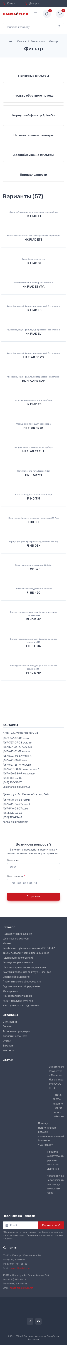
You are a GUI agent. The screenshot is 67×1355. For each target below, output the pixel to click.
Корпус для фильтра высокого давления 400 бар (33, 518)
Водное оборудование (16, 976)
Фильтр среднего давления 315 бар (33, 494)
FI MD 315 (33, 498)
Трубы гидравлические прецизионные (26, 953)
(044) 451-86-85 (12, 778)
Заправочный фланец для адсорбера (33, 447)
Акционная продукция (16, 1031)
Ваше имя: (13, 860)
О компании (10, 1021)
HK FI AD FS (33, 404)
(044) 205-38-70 (12, 782)
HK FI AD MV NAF (33, 380)
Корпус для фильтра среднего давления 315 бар (33, 541)
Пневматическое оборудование (22, 981)
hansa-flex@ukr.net (20, 1268)
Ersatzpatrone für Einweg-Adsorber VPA (34, 282)
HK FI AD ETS (33, 239)
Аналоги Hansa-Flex (15, 1036)
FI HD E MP (33, 672)
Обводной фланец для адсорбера (33, 424)
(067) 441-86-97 (16, 804)
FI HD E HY (33, 619)
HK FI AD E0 (33, 310)
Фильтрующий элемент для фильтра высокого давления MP (34, 667)
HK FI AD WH (33, 475)
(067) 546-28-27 (16, 808)
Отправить (33, 896)
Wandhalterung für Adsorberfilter (33, 471)
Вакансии (8, 1045)
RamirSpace (33, 1339)
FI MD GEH (33, 545)
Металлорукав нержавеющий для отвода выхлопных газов (55, 1184)
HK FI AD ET (33, 216)
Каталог (9, 927)
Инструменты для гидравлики (21, 1005)
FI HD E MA (33, 646)
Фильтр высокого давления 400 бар (33, 565)
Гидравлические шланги (17, 933)
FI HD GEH (33, 522)
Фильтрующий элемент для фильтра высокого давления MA (34, 640)
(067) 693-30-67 (17, 755)
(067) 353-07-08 (17, 742)
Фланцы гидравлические (18, 962)
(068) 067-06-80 (16, 738)
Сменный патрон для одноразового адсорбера (33, 212)
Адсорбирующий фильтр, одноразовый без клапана (33, 306)
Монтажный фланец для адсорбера (33, 400)
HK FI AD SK (33, 263)
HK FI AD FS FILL (33, 451)
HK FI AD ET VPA (33, 286)
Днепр (31, 3)
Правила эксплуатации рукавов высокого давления (55, 1160)
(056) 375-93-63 (12, 817)
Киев (8, 3)
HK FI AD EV (34, 333)
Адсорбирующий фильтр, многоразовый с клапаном (33, 377)
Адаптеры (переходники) (18, 957)
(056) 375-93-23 (12, 813)
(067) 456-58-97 (18, 773)
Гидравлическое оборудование (21, 986)
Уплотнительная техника (18, 1000)
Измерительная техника (17, 995)
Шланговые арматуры (16, 938)
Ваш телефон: (16, 876)
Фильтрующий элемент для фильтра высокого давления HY (34, 614)
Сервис (7, 1026)
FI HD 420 (33, 592)
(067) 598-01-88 (16, 799)
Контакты (8, 1050)
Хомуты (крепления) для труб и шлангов (27, 972)
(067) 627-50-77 (15, 760)
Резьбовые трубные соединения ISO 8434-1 (29, 948)
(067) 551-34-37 (17, 747)
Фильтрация (10, 991)
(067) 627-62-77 (16, 751)
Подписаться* (51, 1225)
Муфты (7, 943)
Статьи (7, 1040)
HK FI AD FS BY (33, 427)
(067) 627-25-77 (17, 764)
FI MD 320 (33, 569)
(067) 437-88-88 (21, 769)
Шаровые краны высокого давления (24, 967)
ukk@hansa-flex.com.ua (16, 786)
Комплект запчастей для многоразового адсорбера (33, 235)
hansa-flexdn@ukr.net (15, 821)
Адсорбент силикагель (33, 259)
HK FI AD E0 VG (33, 357)
